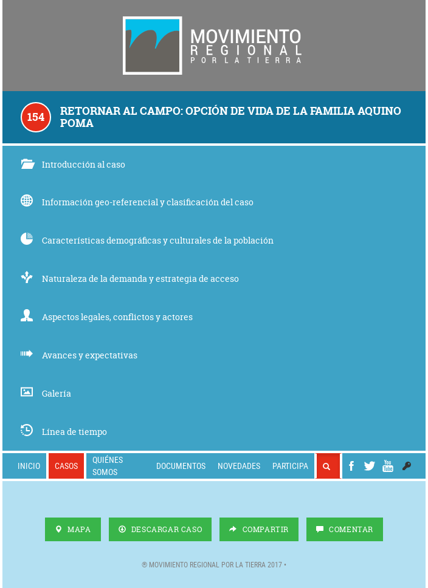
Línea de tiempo (64, 431)
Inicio (29, 465)
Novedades (239, 465)
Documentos (180, 465)
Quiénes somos (107, 465)
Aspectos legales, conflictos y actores (107, 316)
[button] (406, 466)
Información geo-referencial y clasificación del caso (137, 202)
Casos (66, 465)
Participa (290, 465)
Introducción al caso (73, 164)
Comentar (344, 529)
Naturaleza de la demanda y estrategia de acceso (130, 278)
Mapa (73, 529)
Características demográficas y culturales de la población (147, 240)
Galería (46, 393)
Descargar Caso (160, 529)
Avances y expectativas (79, 355)
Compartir (259, 529)
